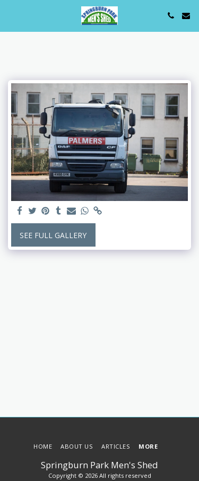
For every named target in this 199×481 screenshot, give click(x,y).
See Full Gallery (53, 235)
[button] (12, 15)
